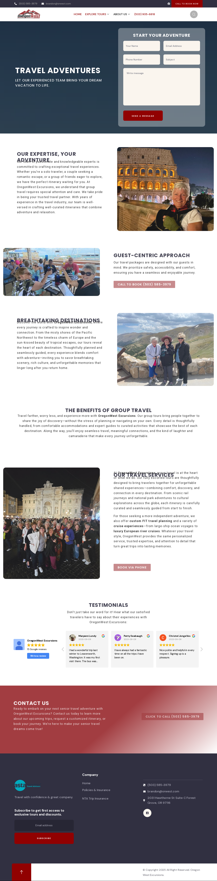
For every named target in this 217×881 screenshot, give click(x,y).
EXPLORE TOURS (97, 14)
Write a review (38, 655)
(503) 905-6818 (144, 14)
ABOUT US (121, 14)
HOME (78, 14)
